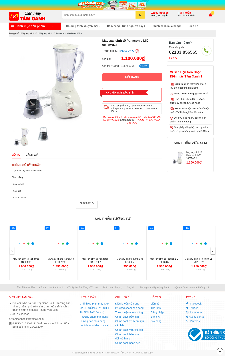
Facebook (194, 303)
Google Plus (195, 316)
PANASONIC (126, 50)
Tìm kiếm (156, 308)
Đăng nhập (157, 312)
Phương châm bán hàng (94, 316)
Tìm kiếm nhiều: (26, 287)
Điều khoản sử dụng (127, 303)
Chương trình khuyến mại (83, 26)
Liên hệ (193, 26)
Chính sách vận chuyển (129, 329)
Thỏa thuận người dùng (129, 312)
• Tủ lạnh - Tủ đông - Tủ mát (82, 287)
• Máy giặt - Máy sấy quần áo (154, 287)
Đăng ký (155, 316)
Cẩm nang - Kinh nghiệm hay (126, 26)
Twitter (192, 308)
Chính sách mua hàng (167, 26)
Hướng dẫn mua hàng (93, 321)
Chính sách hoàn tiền (127, 342)
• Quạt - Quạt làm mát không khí (191, 287)
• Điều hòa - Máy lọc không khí (118, 287)
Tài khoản (184, 12)
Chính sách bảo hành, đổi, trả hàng (128, 336)
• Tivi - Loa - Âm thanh (51, 287)
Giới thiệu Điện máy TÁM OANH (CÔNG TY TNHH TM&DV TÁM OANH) (94, 308)
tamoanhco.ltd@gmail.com (28, 318)
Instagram (194, 312)
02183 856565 (160, 12)
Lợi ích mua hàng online (94, 325)
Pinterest (193, 321)
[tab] (16, 154)
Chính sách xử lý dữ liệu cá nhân (129, 323)
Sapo (150, 352)
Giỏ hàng (156, 321)
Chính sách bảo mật (127, 316)
